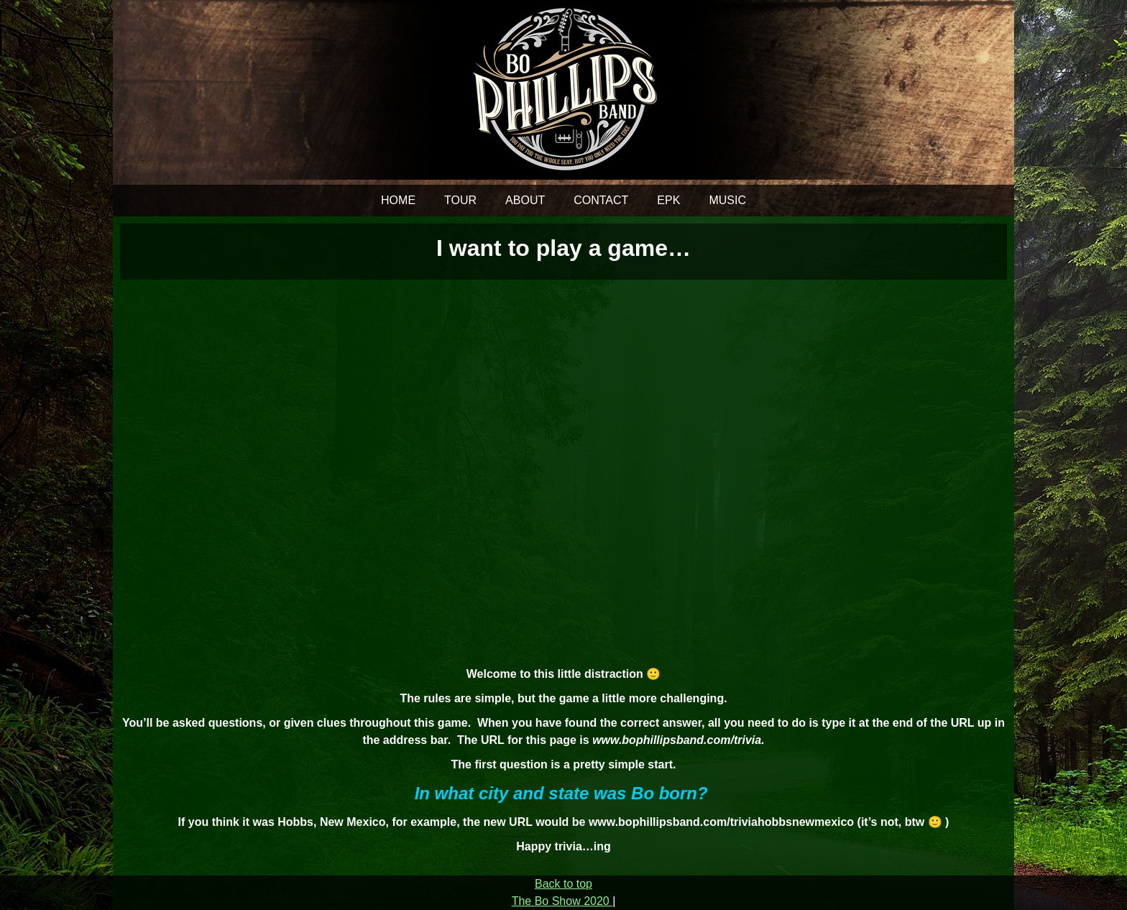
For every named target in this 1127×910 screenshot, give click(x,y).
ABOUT (525, 200)
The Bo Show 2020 (562, 901)
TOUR (460, 200)
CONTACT (601, 200)
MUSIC (727, 200)
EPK (668, 200)
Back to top (563, 884)
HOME (398, 200)
